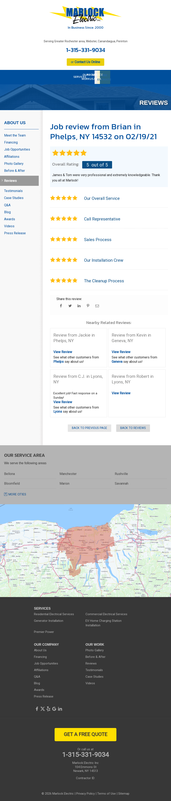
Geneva (117, 361)
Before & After (14, 170)
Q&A (7, 204)
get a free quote (85, 733)
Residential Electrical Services (54, 613)
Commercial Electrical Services (106, 613)
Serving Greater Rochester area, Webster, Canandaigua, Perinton (86, 41)
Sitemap (123, 793)
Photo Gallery (13, 163)
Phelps (58, 361)
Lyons (57, 411)
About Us (15, 121)
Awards (9, 218)
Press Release (15, 232)
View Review (62, 351)
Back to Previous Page (89, 427)
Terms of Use (106, 793)
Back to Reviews (133, 427)
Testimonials (13, 190)
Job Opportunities (17, 149)
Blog (7, 211)
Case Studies (13, 197)
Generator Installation (48, 620)
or (85, 62)
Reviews (10, 180)
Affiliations (11, 156)
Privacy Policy (85, 793)
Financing (11, 142)
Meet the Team (15, 134)
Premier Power (44, 631)
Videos (9, 225)
